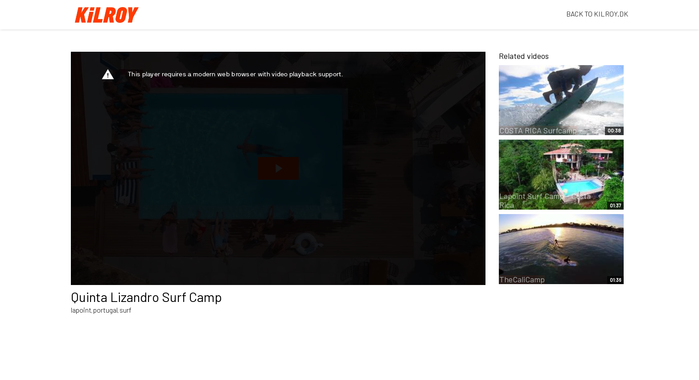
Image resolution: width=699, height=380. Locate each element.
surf (125, 310)
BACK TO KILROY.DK (597, 13)
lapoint (81, 310)
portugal (105, 310)
